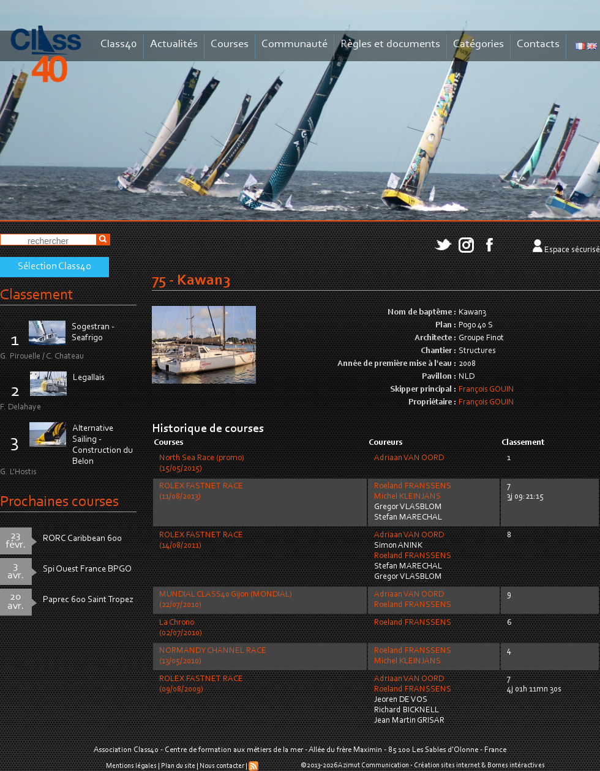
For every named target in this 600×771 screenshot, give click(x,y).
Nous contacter (222, 766)
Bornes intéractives (516, 765)
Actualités (174, 44)
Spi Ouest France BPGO (87, 569)
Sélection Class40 (54, 267)
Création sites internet (447, 765)
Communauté (294, 44)
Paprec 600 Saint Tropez (88, 600)
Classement (36, 295)
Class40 (118, 44)
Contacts (538, 44)
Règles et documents (390, 44)
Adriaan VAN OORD (409, 458)
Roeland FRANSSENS (412, 486)
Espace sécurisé (572, 250)
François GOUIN (486, 390)
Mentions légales (131, 766)
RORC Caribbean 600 (82, 538)
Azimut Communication (373, 765)
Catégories (478, 44)
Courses (230, 44)
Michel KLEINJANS (407, 497)
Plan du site (178, 766)
